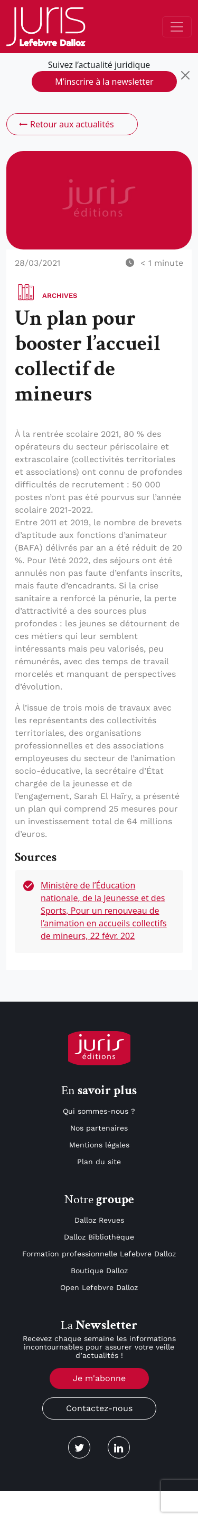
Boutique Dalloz (99, 1270)
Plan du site (99, 1161)
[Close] (185, 75)
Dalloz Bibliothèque (99, 1237)
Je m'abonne (99, 1378)
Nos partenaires (99, 1128)
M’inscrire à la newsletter (104, 81)
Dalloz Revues (99, 1220)
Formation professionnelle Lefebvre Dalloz (99, 1254)
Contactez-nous (99, 1408)
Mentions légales (99, 1145)
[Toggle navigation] (177, 26)
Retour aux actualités (65, 124)
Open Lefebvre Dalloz (99, 1287)
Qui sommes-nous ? (99, 1111)
